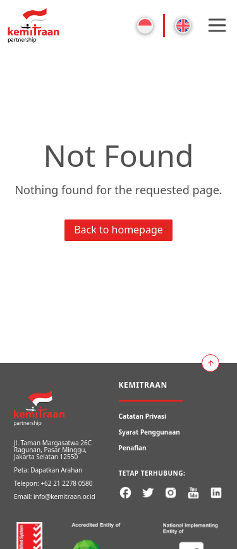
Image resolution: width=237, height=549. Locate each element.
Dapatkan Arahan (56, 470)
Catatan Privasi (143, 416)
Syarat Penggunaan (149, 432)
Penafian (133, 447)
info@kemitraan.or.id (64, 496)
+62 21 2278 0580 (66, 483)
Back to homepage (118, 230)
